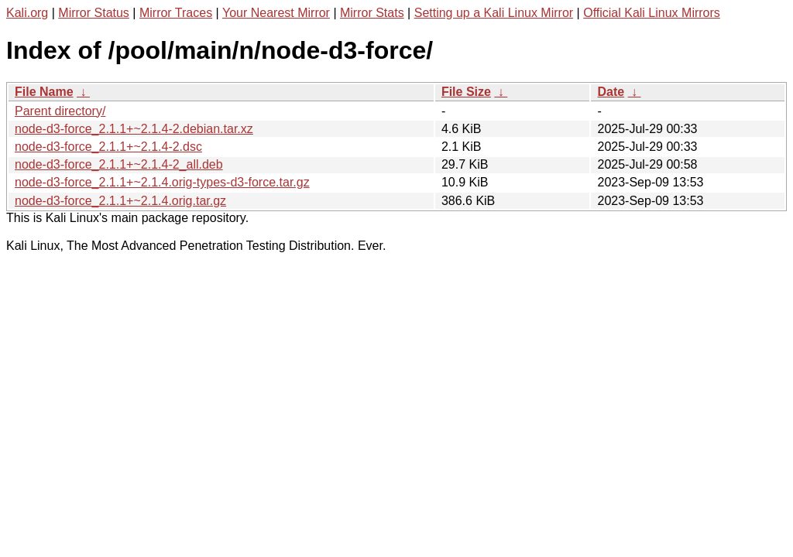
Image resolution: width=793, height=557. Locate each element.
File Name (44, 91)
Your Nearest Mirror (276, 12)
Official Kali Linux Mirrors (651, 12)
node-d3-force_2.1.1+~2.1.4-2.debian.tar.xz (134, 128)
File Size (466, 91)
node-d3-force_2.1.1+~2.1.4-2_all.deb (119, 164)
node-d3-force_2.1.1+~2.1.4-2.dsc (108, 146)
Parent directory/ (60, 111)
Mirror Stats (372, 12)
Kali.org (27, 12)
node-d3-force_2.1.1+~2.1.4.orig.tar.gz (120, 200)
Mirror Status (93, 12)
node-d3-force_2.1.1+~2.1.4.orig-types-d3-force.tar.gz (162, 182)
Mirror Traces (175, 12)
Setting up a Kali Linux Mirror (493, 12)
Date (610, 91)
